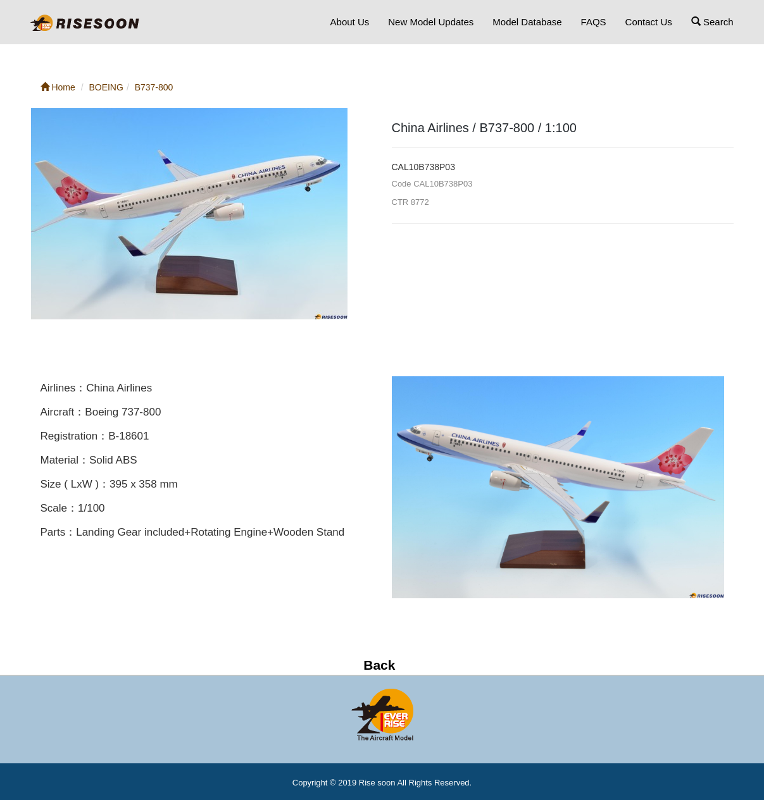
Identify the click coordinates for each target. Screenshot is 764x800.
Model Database (526, 21)
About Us (350, 21)
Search (712, 21)
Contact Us (648, 21)
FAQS (593, 21)
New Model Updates (430, 21)
